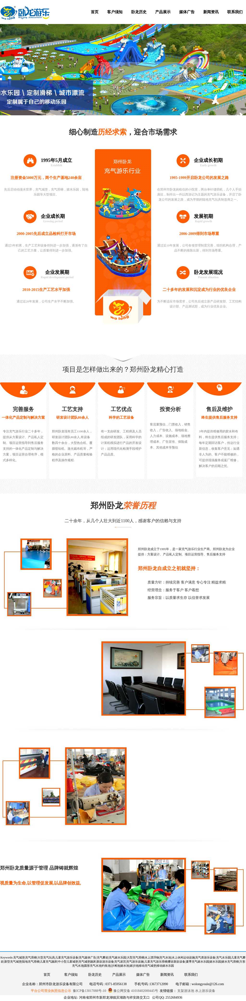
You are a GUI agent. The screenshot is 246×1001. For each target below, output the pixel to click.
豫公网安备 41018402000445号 (133, 991)
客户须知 (115, 12)
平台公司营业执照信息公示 (51, 991)
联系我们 (235, 12)
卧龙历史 (139, 12)
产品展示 (163, 12)
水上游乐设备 (204, 991)
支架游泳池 (185, 991)
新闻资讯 (211, 12)
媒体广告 (187, 12)
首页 (94, 12)
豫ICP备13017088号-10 (89, 991)
